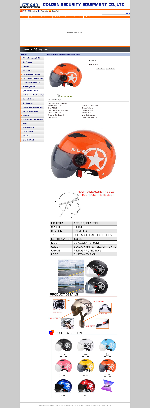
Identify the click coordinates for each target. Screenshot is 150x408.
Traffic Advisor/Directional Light (33, 95)
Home (24, 17)
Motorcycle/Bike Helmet (72, 54)
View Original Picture (66, 96)
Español (55, 11)
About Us (34, 17)
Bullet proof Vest (28, 128)
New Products (45, 17)
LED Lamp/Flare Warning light (33, 78)
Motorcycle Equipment (30, 111)
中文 (24, 11)
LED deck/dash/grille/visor (31, 74)
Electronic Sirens (28, 99)
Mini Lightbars (27, 70)
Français (44, 11)
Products (57, 17)
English (33, 11)
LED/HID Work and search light (33, 107)
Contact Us (77, 17)
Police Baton (27, 136)
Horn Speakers (28, 103)
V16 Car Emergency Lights (31, 58)
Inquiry (67, 17)
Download (89, 17)
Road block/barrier (29, 140)
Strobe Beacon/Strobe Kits (31, 82)
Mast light (26, 115)
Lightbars (26, 66)
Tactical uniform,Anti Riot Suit (33, 119)
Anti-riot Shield (28, 132)
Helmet (60, 54)
